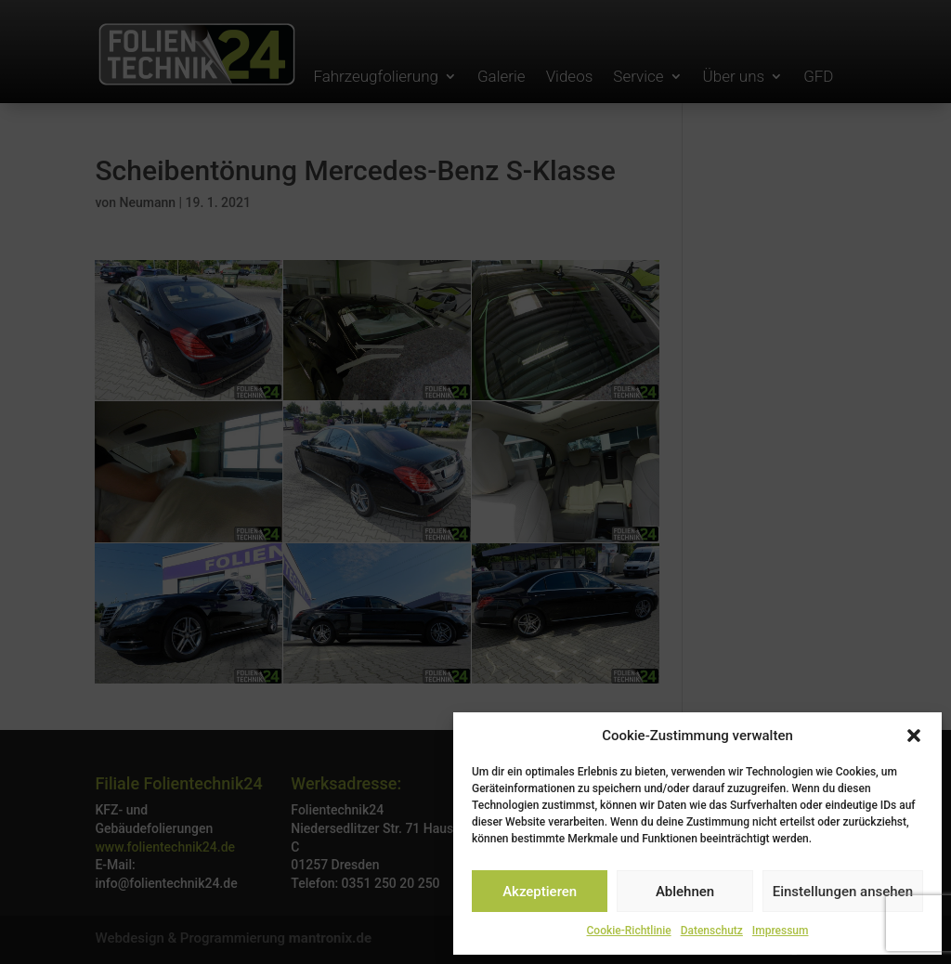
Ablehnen (685, 891)
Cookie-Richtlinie (629, 930)
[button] (914, 735)
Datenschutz (712, 930)
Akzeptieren (539, 891)
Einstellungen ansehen (843, 891)
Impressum (780, 930)
